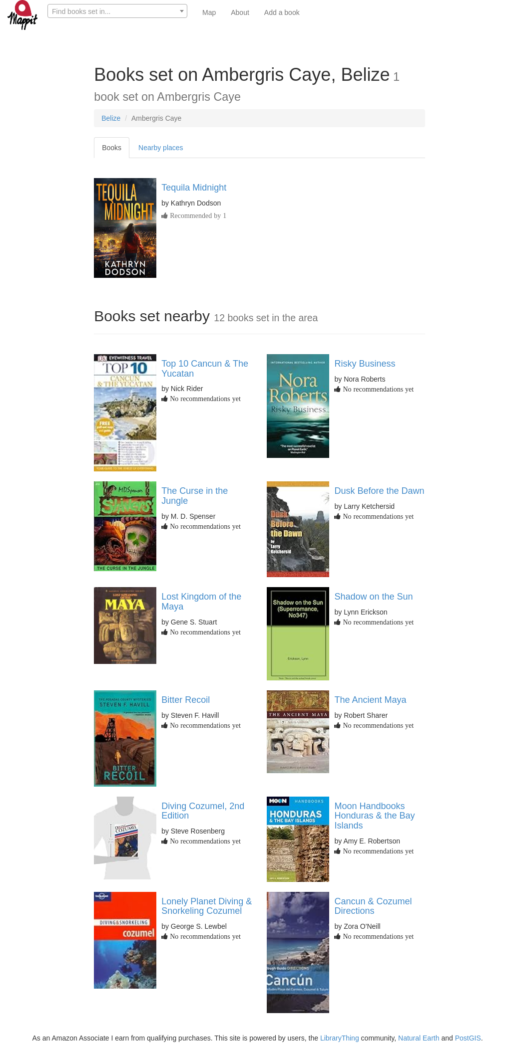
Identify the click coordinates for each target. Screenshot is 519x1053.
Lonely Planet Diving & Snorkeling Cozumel (206, 906)
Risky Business (364, 364)
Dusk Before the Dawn (379, 491)
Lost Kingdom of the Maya (201, 602)
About (240, 12)
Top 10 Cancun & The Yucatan (204, 369)
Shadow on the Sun (373, 597)
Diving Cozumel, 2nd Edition (202, 811)
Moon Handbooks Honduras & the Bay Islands (374, 816)
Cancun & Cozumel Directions (373, 906)
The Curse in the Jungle (194, 496)
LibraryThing (339, 1038)
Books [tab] (111, 148)
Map (209, 12)
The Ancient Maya (370, 700)
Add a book (282, 12)
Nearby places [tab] (160, 148)
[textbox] (117, 11)
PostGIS (468, 1038)
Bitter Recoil (185, 700)
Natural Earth (418, 1038)
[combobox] (117, 11)
